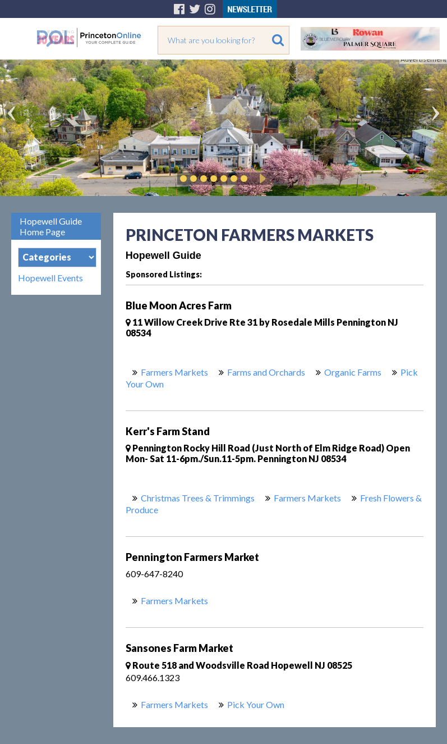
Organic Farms (352, 372)
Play (261, 179)
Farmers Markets (174, 372)
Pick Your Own (255, 704)
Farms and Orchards (266, 372)
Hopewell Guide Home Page (51, 226)
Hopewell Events (50, 278)
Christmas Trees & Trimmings (198, 497)
